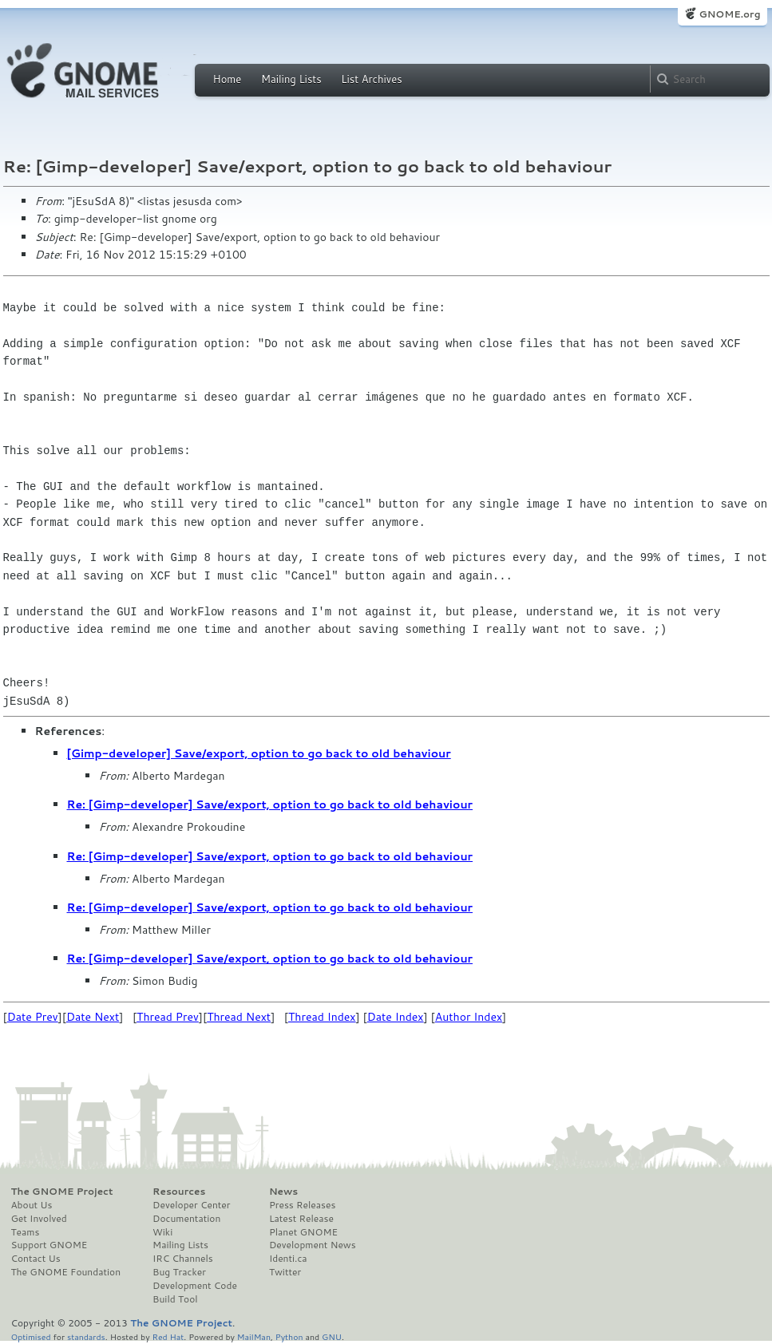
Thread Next (239, 1017)
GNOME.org (729, 14)
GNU (332, 1336)
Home (227, 79)
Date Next (92, 1017)
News (283, 1191)
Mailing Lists (291, 79)
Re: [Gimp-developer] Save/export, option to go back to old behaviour (270, 804)
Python (289, 1336)
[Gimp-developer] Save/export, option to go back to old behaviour (259, 753)
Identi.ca (288, 1258)
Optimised (31, 1336)
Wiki (162, 1232)
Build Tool (174, 1299)
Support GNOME (49, 1245)
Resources (178, 1191)
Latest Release (301, 1218)
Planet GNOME (303, 1232)
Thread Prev (168, 1017)
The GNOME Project (62, 1191)
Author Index (468, 1017)
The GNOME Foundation (66, 1272)
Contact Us (36, 1258)
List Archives (371, 79)
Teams (25, 1232)
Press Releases (302, 1205)
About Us (32, 1205)
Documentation (186, 1218)
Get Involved (39, 1218)
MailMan (254, 1336)
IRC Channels (182, 1258)
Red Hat (168, 1336)
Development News (312, 1245)
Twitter (285, 1272)
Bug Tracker (179, 1272)
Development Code (194, 1285)
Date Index (395, 1017)
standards (86, 1336)
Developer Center (191, 1205)
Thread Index (322, 1017)
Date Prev (32, 1017)
